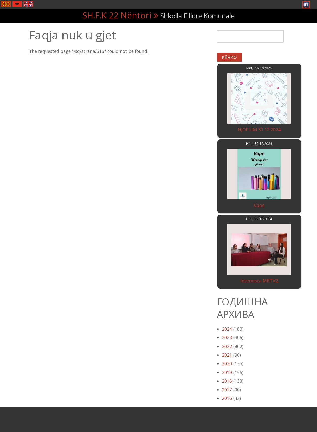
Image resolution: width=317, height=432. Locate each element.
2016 (227, 398)
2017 (227, 389)
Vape (259, 205)
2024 (227, 329)
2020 (227, 363)
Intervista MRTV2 (259, 281)
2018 (227, 381)
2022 (227, 346)
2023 (227, 337)
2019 (227, 372)
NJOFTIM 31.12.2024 (259, 130)
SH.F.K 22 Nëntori (117, 15)
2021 (227, 355)
